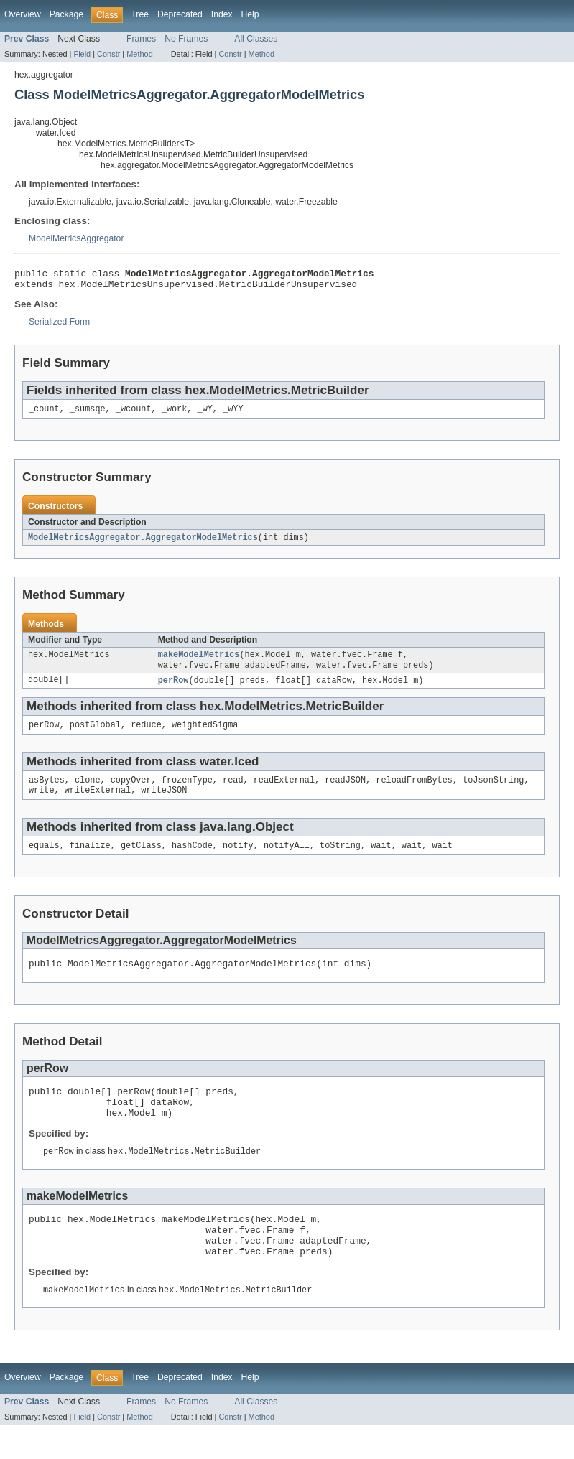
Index (222, 14)
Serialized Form (59, 326)
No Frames (186, 39)
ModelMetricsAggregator (76, 238)
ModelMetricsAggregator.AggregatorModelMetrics (143, 543)
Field (82, 54)
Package (66, 14)
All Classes (255, 39)
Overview (22, 14)
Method (139, 54)
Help (250, 14)
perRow (173, 689)
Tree (140, 14)
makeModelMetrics (199, 662)
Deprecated (180, 14)
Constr (108, 54)
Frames (141, 39)
